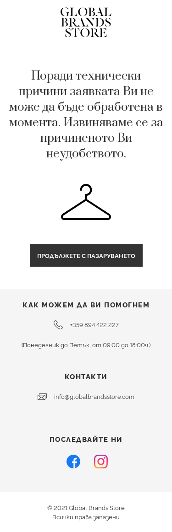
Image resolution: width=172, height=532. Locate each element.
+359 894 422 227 (86, 324)
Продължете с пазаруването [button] (86, 255)
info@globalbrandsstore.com (86, 396)
